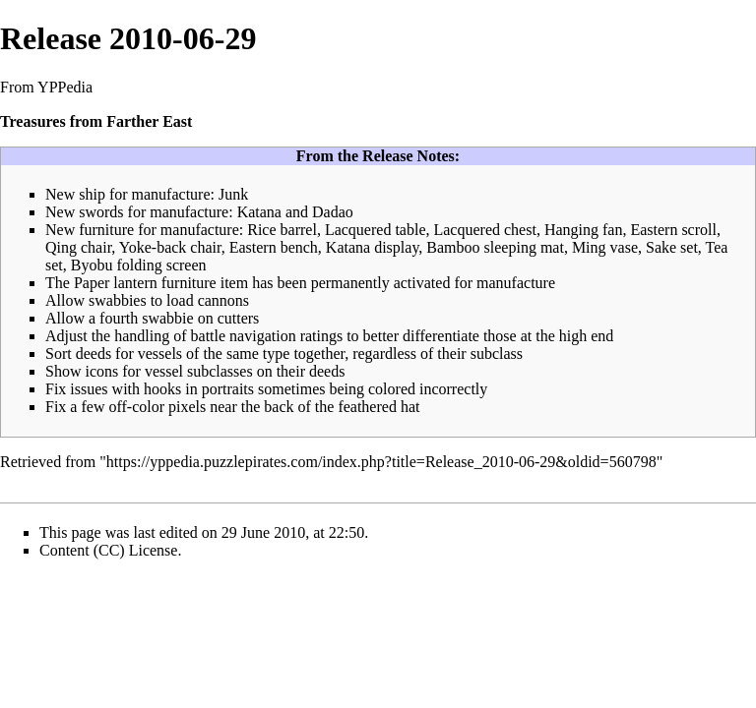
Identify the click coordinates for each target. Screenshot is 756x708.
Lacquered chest (484, 229)
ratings (322, 335)
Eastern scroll (673, 229)
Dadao (332, 212)
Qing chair (78, 247)
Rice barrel (282, 229)
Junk (233, 194)
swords (101, 212)
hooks (162, 389)
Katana (259, 212)
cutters (239, 318)
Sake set (672, 247)
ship (92, 194)
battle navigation (243, 335)
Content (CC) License (108, 550)
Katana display (372, 247)
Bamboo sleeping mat (495, 247)
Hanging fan (583, 229)
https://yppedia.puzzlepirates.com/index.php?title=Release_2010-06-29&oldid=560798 (381, 461)
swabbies (118, 300)
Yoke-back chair (170, 247)
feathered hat (378, 406)
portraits (228, 389)
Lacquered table (375, 229)
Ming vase (605, 247)
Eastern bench (273, 247)
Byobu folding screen (139, 265)
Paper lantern (116, 282)
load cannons (207, 300)
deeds (93, 353)
